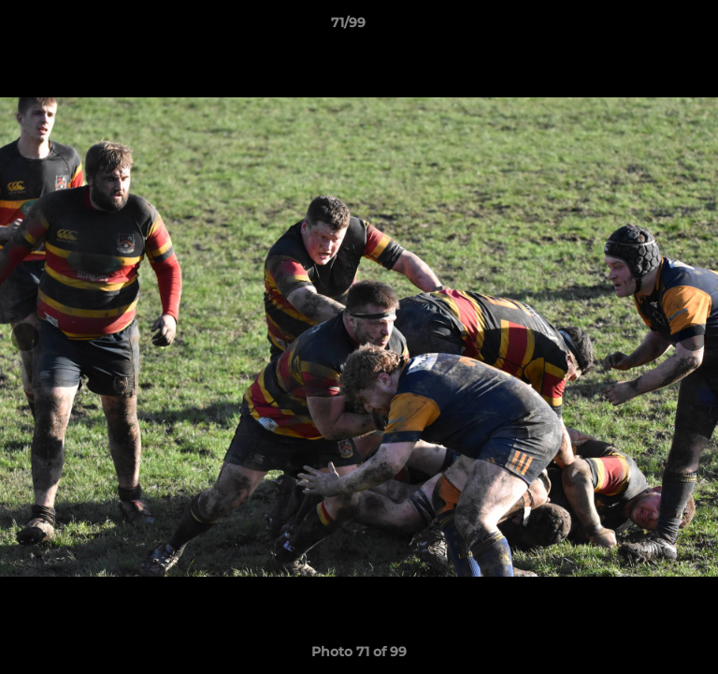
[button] (650, 27)
